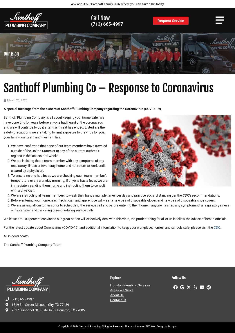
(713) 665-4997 (107, 24)
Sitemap (129, 326)
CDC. (217, 227)
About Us (117, 295)
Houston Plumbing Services (130, 285)
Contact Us (118, 300)
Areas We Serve (121, 290)
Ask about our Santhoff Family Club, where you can (117, 4)
